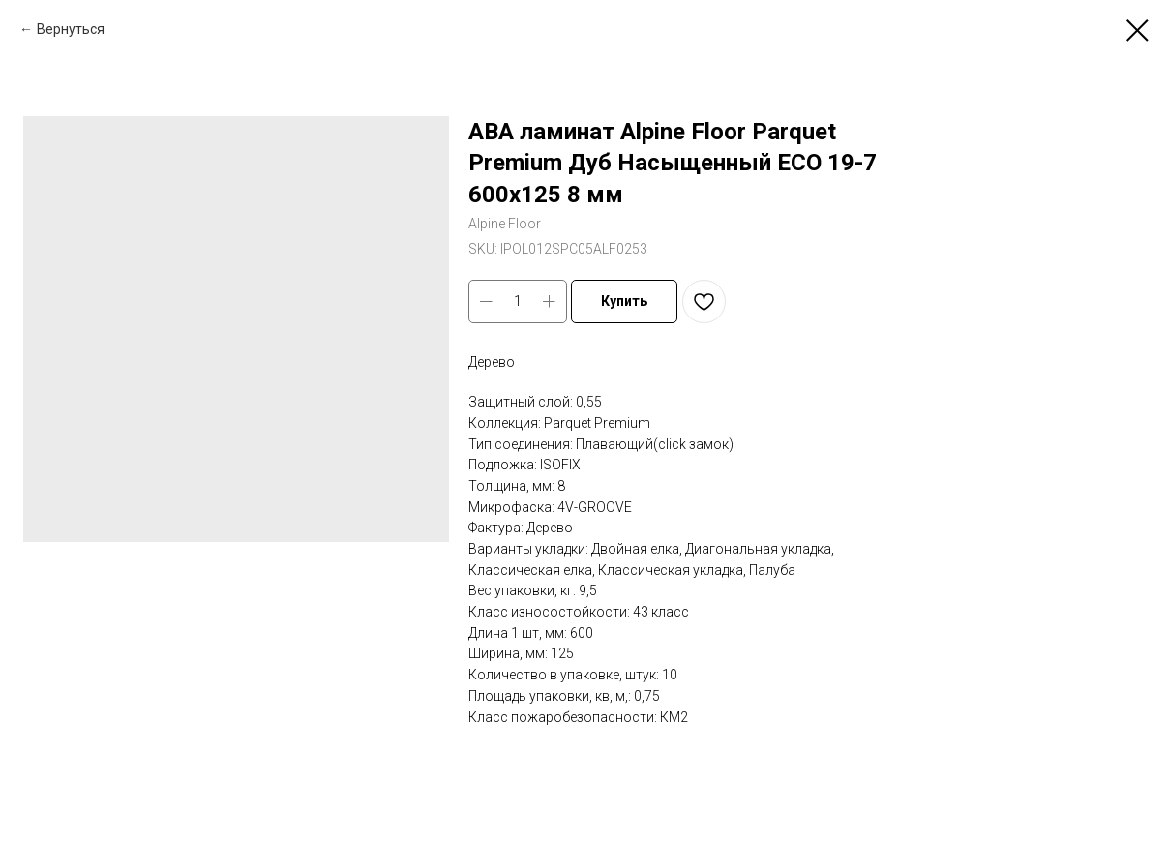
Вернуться (71, 29)
